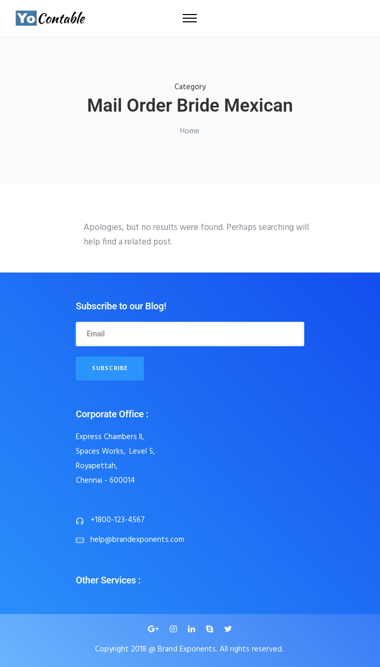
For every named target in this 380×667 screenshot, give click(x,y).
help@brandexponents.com (137, 540)
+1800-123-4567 (117, 520)
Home (189, 131)
